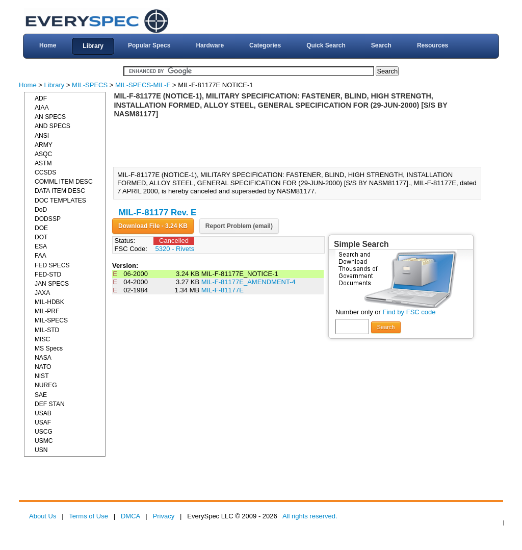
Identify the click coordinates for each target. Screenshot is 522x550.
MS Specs (49, 348)
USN (41, 450)
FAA (40, 255)
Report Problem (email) (239, 226)
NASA (43, 357)
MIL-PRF (47, 311)
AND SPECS (52, 126)
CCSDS (45, 172)
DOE (41, 228)
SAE (41, 394)
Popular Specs (149, 45)
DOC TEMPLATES (60, 200)
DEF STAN (50, 404)
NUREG (46, 385)
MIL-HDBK (49, 302)
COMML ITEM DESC (64, 181)
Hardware (210, 45)
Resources (432, 45)
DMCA (130, 516)
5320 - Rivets (175, 249)
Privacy (164, 516)
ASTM (43, 163)
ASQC (43, 154)
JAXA (42, 292)
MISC (42, 339)
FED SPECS (52, 265)
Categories (265, 45)
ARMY (44, 144)
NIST (42, 376)
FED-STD (48, 274)
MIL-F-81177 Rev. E (158, 212)
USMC (44, 440)
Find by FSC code (408, 312)
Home (47, 45)
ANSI (42, 135)
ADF (41, 98)
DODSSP (48, 218)
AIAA (42, 107)
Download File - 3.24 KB (153, 226)
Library (93, 45)
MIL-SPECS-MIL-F (142, 85)
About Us (42, 516)
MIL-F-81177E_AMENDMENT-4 (248, 282)
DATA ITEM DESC (60, 190)
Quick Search (326, 45)
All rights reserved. (309, 516)
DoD (41, 209)
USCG (44, 431)
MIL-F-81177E (222, 290)
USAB (43, 413)
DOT (41, 237)
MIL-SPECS (90, 85)
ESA (41, 246)
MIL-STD (47, 330)
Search (381, 45)
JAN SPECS (52, 283)
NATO (43, 366)
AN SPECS (50, 116)
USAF (43, 422)
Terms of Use (88, 516)
